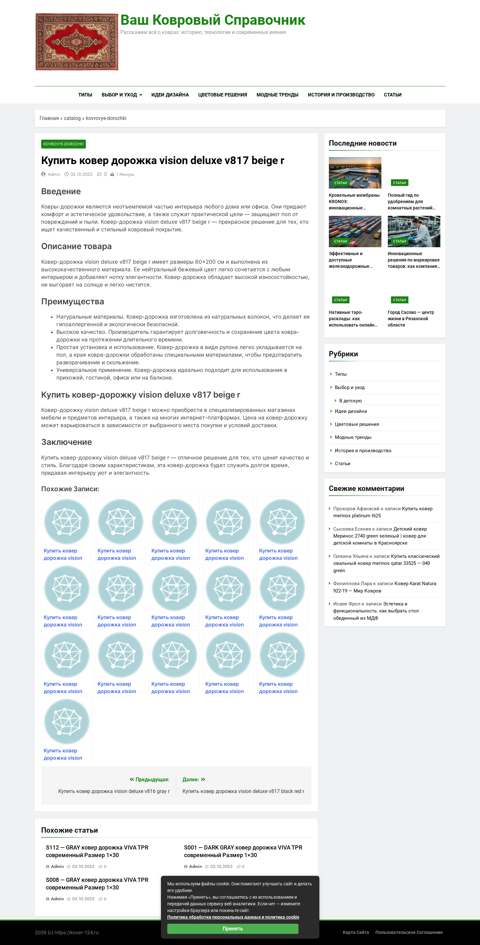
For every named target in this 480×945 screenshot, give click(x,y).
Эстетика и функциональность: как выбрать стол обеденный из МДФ (376, 611)
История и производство (341, 95)
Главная (49, 118)
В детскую (350, 401)
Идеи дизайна (170, 95)
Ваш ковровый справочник (212, 19)
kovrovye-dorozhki (106, 118)
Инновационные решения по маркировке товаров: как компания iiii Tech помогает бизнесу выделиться (414, 266)
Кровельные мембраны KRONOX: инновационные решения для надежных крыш (354, 208)
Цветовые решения (222, 95)
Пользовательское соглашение (409, 932)
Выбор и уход (119, 95)
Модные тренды (277, 95)
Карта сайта (356, 932)
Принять (233, 929)
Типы (85, 95)
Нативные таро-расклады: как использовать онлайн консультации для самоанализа (351, 325)
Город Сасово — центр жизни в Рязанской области (411, 318)
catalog (72, 118)
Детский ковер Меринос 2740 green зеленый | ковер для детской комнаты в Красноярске (380, 536)
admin (54, 174)
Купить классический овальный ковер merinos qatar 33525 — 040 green (386, 563)
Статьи (393, 95)
